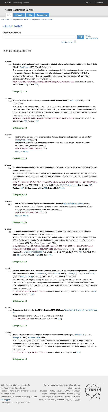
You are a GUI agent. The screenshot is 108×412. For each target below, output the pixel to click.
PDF (25, 85)
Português (75, 396)
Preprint (62, 188)
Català (53, 391)
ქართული (46, 396)
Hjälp (30, 15)
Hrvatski (61, 393)
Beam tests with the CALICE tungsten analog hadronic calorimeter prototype (43, 334)
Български (44, 391)
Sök (9, 15)
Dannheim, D (41, 273)
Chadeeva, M (24, 67)
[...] (45, 146)
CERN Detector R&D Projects (28, 20)
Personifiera (42, 15)
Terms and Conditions (28, 391)
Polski (67, 396)
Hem (2, 20)
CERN (17, 2)
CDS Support (5, 400)
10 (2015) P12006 (33, 252)
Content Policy (13, 391)
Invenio (12, 394)
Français (53, 393)
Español (45, 393)
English (77, 391)
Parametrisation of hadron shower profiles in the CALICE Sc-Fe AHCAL (40, 100)
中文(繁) (76, 399)
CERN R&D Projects (12, 20)
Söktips (88, 36)
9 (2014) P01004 (68, 185)
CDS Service (16, 397)
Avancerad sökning (92, 38)
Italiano (70, 393)
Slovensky (51, 399)
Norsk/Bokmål (58, 396)
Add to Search (67, 42)
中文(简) (68, 399)
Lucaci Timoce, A (89, 273)
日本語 (77, 393)
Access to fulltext (22, 151)
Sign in (88, 2)
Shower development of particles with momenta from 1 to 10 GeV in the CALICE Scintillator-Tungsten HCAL (55, 167)
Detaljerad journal (20, 91)
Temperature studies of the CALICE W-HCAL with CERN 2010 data (38, 310)
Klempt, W (72, 273)
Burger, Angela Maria (23, 140)
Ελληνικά (69, 391)
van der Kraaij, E (26, 276)
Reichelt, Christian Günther (73, 204)
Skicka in (19, 15)
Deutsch (60, 391)
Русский (42, 399)
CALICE (40, 20)
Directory (99, 2)
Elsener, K (56, 273)
